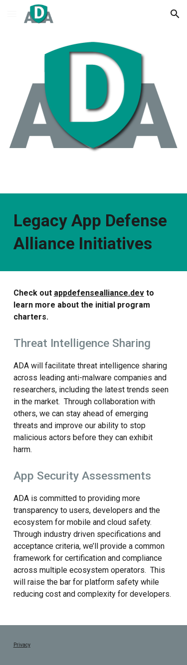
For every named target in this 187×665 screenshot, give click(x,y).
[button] (12, 13)
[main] (93, 232)
